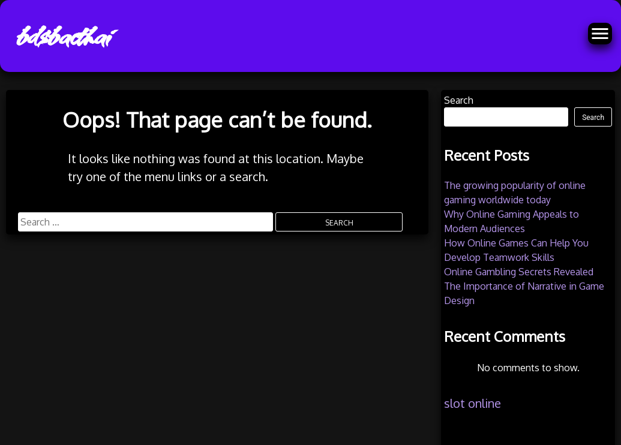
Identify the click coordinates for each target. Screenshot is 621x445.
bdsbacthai (62, 36)
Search (458, 100)
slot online (472, 403)
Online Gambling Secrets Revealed (518, 272)
